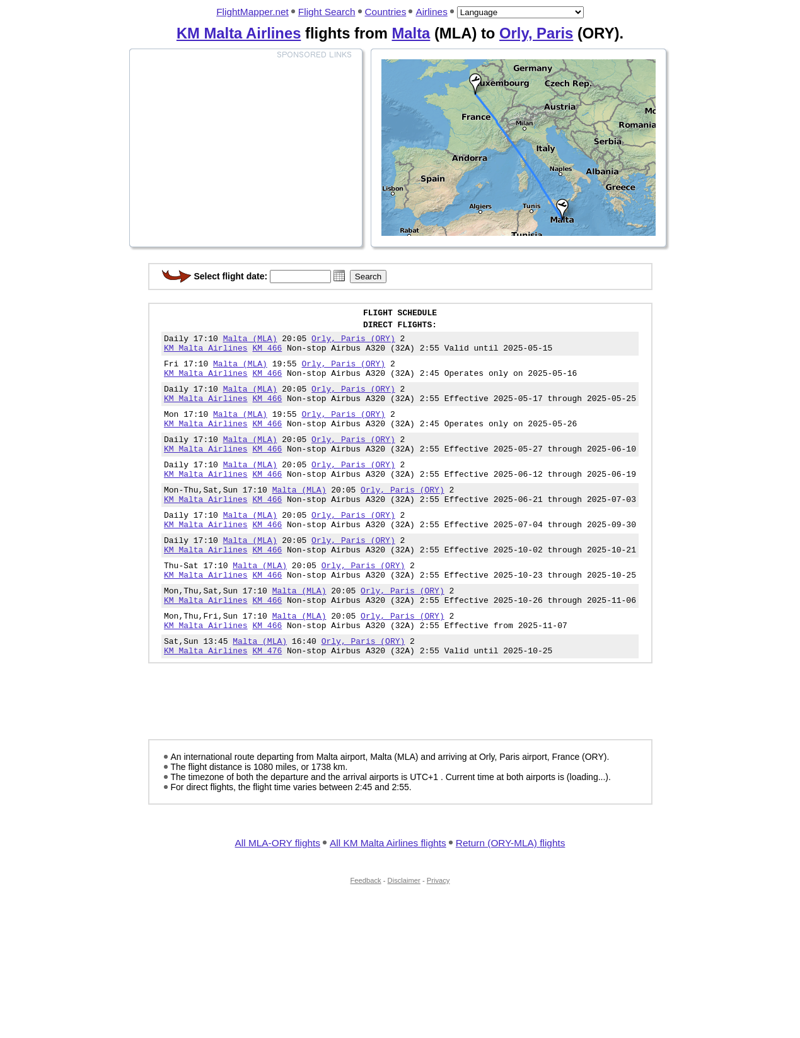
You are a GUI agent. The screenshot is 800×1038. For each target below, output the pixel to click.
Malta (410, 33)
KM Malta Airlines (239, 33)
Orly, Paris (536, 33)
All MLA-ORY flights (277, 895)
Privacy (438, 933)
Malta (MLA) (250, 343)
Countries (386, 11)
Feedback (366, 933)
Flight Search (327, 11)
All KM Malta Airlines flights (388, 895)
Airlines (431, 11)
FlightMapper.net (252, 11)
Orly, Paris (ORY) (353, 343)
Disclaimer (404, 933)
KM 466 (267, 355)
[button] (339, 275)
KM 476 (267, 703)
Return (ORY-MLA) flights (510, 895)
